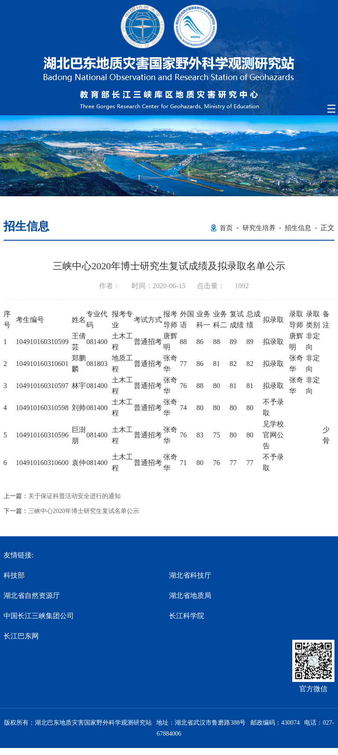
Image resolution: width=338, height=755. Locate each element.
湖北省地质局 (190, 595)
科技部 (14, 575)
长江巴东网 (21, 636)
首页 (226, 227)
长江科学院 (186, 615)
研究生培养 (259, 227)
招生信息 (298, 227)
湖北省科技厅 (190, 575)
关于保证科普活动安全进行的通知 (74, 496)
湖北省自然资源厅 (32, 595)
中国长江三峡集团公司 (39, 615)
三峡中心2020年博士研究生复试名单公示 (83, 511)
